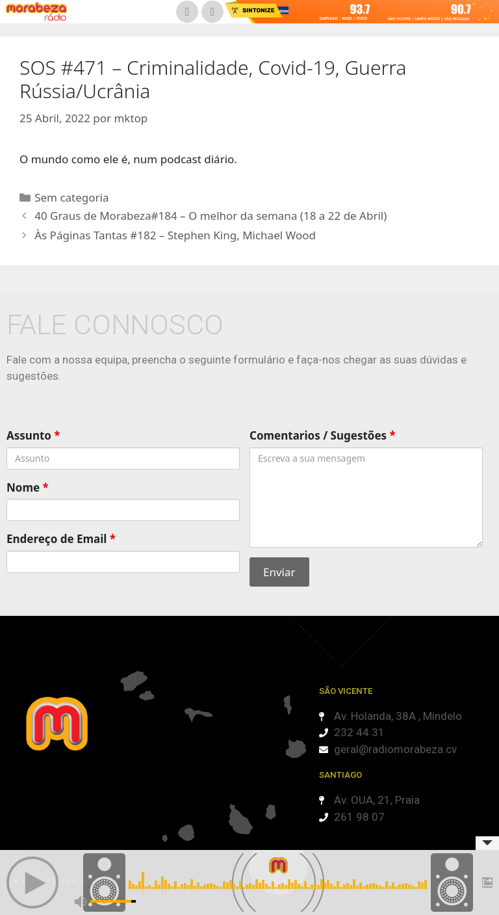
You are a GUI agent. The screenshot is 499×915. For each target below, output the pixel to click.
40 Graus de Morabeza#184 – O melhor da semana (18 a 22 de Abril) (210, 215)
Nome (27, 487)
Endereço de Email (61, 538)
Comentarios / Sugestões (323, 435)
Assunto (33, 435)
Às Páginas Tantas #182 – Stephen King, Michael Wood (175, 235)
